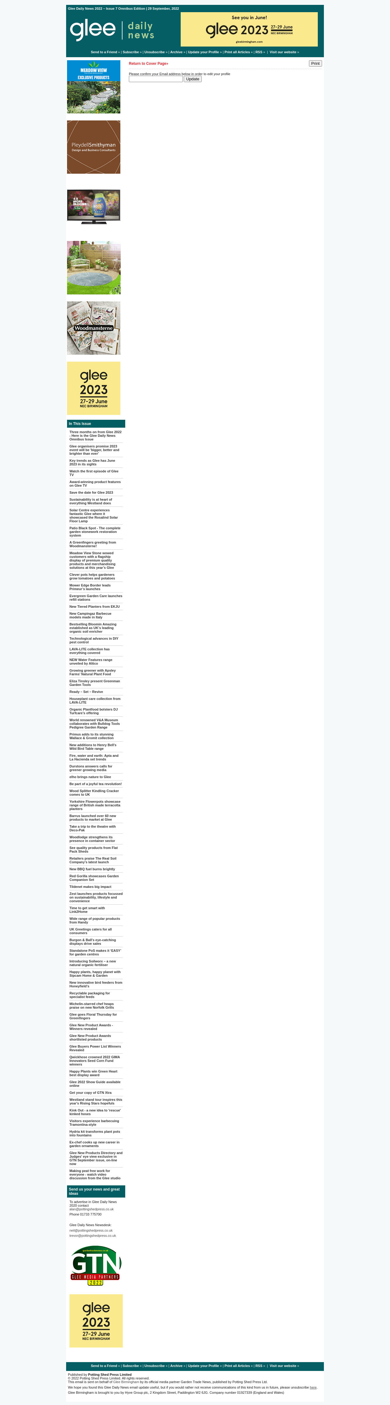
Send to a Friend (104, 52)
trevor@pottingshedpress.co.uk (92, 1235)
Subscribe (131, 52)
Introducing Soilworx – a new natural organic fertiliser (92, 963)
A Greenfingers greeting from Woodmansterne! (92, 544)
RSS (258, 52)
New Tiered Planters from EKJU (94, 606)
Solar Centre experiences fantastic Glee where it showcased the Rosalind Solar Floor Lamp (93, 515)
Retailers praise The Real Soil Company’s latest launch (92, 860)
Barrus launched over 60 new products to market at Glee (92, 817)
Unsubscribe (154, 52)
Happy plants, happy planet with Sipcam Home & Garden (95, 973)
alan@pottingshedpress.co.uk (91, 1209)
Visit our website (283, 52)
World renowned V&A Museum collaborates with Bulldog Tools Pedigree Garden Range (94, 723)
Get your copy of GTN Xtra (90, 1092)
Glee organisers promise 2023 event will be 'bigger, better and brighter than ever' (94, 449)
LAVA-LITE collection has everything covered (89, 651)
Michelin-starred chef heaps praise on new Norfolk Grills (91, 1005)
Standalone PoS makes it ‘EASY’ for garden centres (95, 952)
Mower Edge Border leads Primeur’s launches (90, 587)
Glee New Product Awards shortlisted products (90, 1037)
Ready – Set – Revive (86, 692)
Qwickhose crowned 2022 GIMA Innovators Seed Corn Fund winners (94, 1060)
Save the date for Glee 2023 (91, 492)
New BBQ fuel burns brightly (92, 869)
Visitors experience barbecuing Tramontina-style (94, 1122)
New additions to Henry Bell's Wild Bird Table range (92, 746)
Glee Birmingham (126, 1382)
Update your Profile (203, 52)
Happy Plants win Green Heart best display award (93, 1073)
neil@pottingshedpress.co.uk (90, 1230)
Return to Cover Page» (148, 63)
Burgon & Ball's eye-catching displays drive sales (92, 941)
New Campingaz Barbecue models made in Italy (90, 615)
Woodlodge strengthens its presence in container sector (92, 839)
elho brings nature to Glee (90, 777)
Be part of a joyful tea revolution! (95, 784)
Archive (176, 52)
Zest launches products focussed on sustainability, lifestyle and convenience (96, 897)
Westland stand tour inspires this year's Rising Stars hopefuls (95, 1101)
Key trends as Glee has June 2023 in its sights (92, 462)
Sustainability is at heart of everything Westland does (90, 501)
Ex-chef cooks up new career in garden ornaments (94, 1144)
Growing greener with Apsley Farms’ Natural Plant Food (92, 672)
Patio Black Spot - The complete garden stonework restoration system (94, 531)
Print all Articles (237, 52)
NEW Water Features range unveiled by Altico (90, 661)
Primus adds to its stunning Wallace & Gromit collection (91, 736)
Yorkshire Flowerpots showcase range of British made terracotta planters (94, 805)
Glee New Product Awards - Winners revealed (91, 1027)
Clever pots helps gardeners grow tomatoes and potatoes (92, 576)
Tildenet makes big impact (90, 887)
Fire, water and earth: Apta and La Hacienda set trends (94, 757)
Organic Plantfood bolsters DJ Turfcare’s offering (93, 711)
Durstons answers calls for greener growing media (90, 768)
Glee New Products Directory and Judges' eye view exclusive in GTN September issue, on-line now (95, 1158)
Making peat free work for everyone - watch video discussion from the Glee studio (94, 1174)
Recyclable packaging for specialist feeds (89, 995)
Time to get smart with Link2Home (87, 909)
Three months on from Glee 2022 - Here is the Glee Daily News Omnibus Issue (95, 435)
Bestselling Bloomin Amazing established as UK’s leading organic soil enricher (92, 627)
